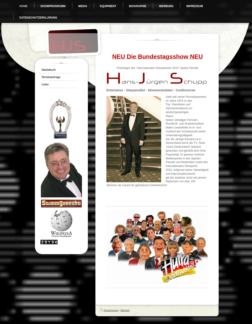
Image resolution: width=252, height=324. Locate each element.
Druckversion (109, 310)
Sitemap (124, 310)
